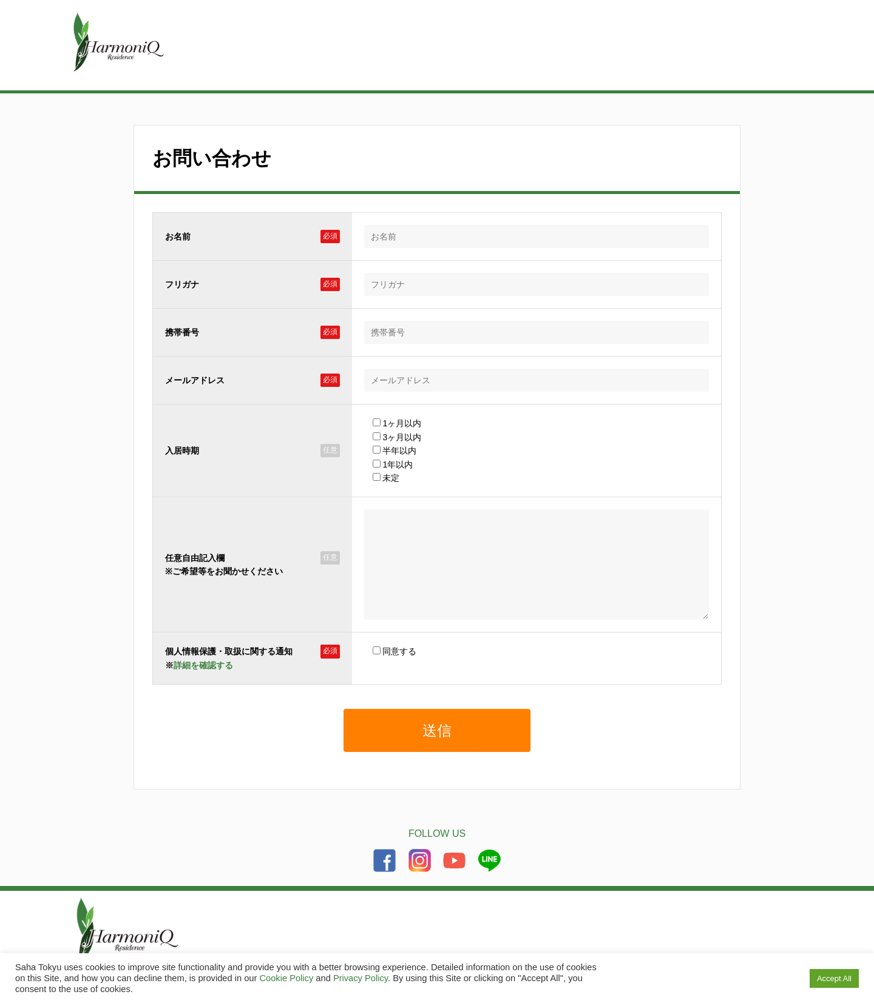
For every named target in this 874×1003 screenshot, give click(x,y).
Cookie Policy (286, 978)
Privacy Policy (360, 978)
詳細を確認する (203, 683)
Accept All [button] (834, 978)
